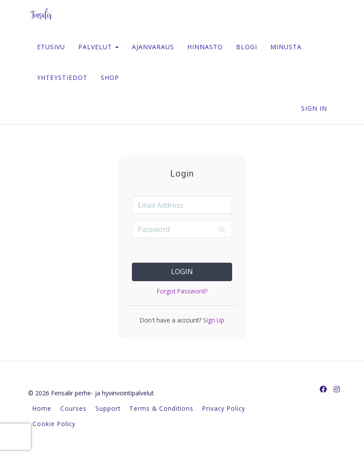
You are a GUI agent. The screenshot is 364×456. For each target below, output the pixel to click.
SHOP (110, 77)
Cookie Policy (54, 424)
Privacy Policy (223, 408)
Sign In (314, 108)
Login (182, 271)
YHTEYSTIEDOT (62, 77)
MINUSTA (286, 47)
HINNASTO (205, 47)
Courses (73, 408)
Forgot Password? (182, 291)
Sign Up (212, 320)
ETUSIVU (51, 47)
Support (107, 408)
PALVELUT (98, 47)
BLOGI (246, 47)
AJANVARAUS (153, 47)
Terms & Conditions (161, 408)
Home (42, 408)
